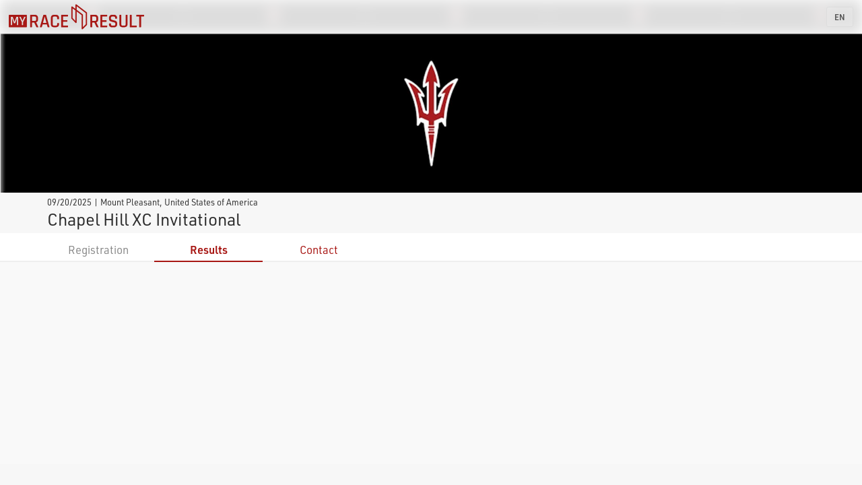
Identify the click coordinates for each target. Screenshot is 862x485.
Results (209, 250)
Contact (319, 250)
